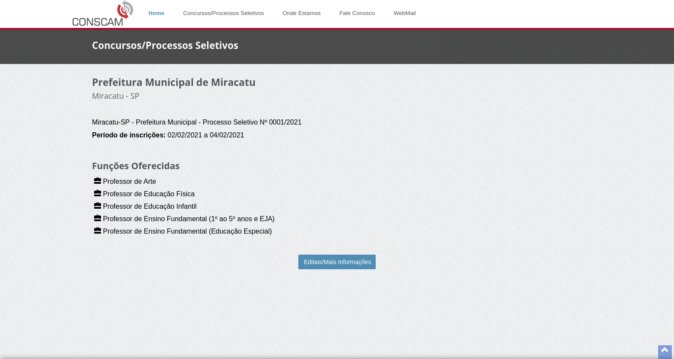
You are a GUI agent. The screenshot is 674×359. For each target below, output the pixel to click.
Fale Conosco (357, 13)
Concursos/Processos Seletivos (223, 13)
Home (156, 13)
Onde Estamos (302, 13)
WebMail (405, 13)
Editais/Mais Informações (337, 262)
